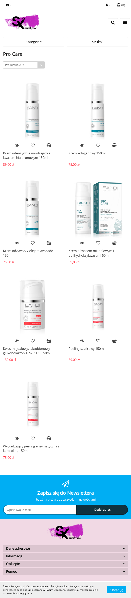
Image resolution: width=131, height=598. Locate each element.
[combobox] (24, 65)
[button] (121, 5)
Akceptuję (116, 590)
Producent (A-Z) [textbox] (14, 65)
